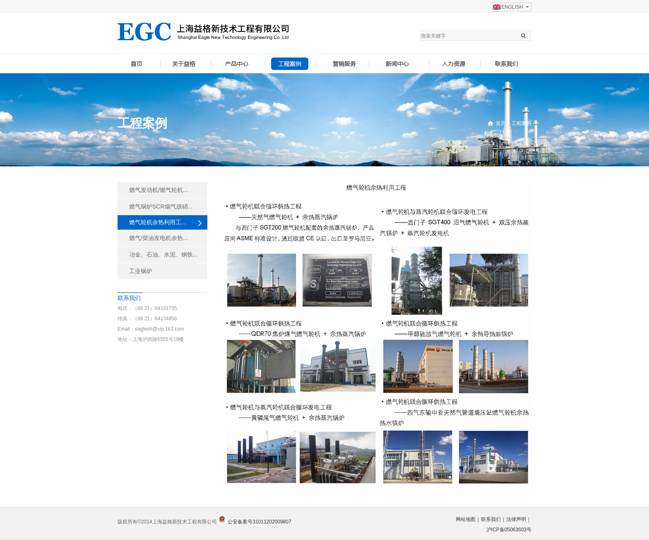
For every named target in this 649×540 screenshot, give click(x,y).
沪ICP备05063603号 (508, 530)
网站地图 (466, 519)
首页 (501, 123)
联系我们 (491, 519)
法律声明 (516, 519)
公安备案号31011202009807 (258, 522)
